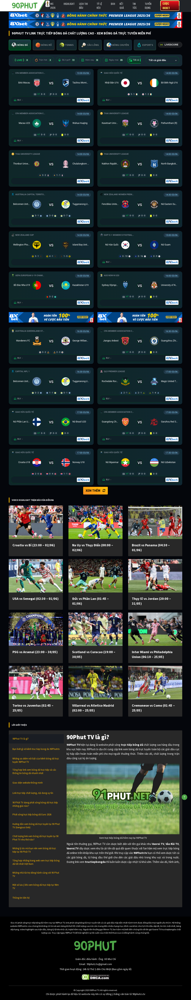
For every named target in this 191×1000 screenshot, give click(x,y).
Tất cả (136, 60)
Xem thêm (95, 490)
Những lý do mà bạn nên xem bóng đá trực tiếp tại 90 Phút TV (34, 850)
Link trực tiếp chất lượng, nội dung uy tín (32, 793)
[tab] (20, 45)
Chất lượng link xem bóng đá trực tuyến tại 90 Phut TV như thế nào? (35, 838)
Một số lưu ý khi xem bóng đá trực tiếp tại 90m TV (35, 886)
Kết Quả (122, 6)
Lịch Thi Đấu (83, 6)
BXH (113, 4)
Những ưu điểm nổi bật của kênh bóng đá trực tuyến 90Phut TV (35, 760)
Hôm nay (90, 60)
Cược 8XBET (166, 5)
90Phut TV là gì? (20, 738)
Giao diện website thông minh (27, 782)
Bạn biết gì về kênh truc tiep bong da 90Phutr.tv (36, 749)
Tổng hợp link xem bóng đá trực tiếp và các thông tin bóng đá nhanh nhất (34, 771)
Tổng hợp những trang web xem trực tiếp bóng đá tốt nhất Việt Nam (36, 862)
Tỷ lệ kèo (99, 6)
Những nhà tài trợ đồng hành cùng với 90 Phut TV (35, 874)
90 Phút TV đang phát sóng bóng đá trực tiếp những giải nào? (35, 804)
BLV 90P (66, 60)
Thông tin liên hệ (20, 897)
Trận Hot (43, 60)
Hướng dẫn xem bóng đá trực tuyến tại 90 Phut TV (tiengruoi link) (36, 825)
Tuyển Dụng (148, 6)
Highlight (69, 4)
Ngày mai (114, 60)
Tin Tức (134, 6)
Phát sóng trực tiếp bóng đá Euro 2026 (31, 814)
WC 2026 (52, 6)
